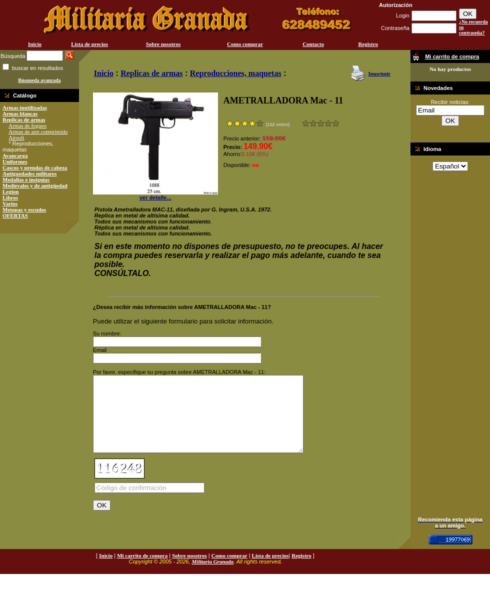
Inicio (35, 44)
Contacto (313, 44)
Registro (368, 44)
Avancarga (15, 155)
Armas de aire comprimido (38, 131)
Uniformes (15, 161)
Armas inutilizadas (24, 107)
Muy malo (306, 123)
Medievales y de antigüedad (35, 185)
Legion (10, 191)
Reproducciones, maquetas (236, 73)
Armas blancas (20, 113)
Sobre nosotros (163, 44)
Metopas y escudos (24, 209)
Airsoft (16, 137)
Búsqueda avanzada (39, 80)
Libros (10, 197)
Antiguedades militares (29, 173)
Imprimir (379, 73)
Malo (313, 123)
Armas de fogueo (27, 125)
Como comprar (245, 44)
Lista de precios (89, 44)
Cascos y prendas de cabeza (34, 167)
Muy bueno (328, 123)
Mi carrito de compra (142, 571)
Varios (10, 203)
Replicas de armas (24, 119)
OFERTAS (15, 215)
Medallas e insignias (26, 179)
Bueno (320, 123)
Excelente (336, 123)
